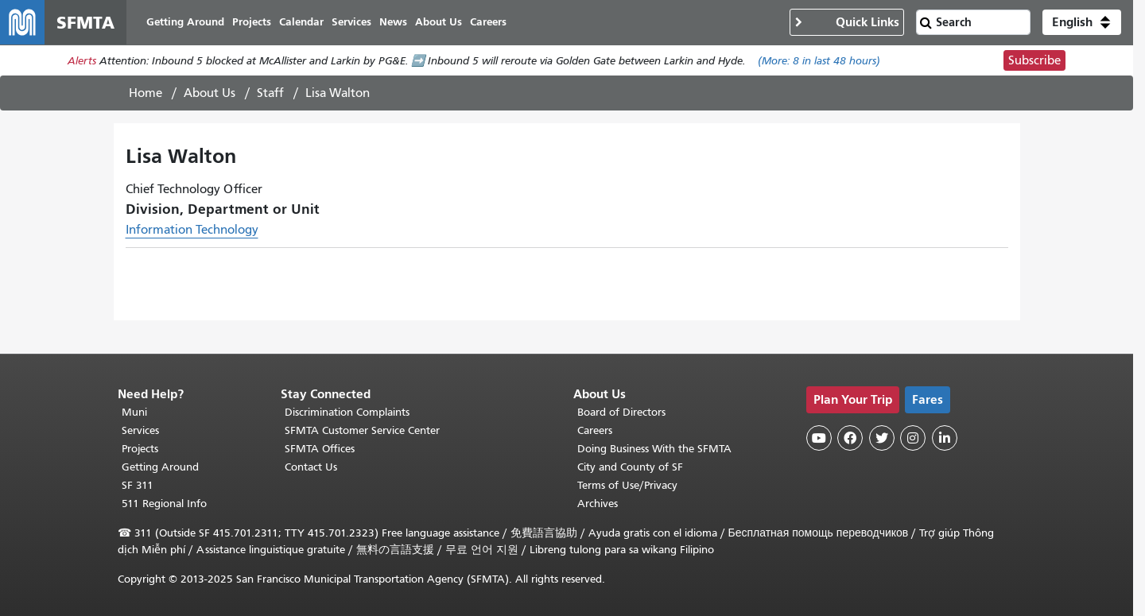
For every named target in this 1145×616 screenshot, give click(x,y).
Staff (270, 93)
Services (140, 430)
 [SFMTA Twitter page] (881, 438)
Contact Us (311, 467)
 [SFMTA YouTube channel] (819, 438)
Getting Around (160, 467)
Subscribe (1034, 60)
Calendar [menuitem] (301, 22)
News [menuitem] (393, 22)
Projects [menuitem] (251, 22)
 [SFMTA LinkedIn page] (944, 438)
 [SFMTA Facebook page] (850, 438)
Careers (594, 430)
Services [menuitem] (351, 22)
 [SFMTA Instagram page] (912, 438)
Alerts (82, 61)
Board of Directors (621, 412)
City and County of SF (630, 467)
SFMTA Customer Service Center (362, 430)
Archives (597, 503)
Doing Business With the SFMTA (654, 448)
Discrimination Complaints (347, 412)
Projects (140, 448)
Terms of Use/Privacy (627, 485)
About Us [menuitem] (438, 22)
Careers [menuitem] (488, 22)
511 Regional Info (164, 503)
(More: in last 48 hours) (819, 61)
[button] (1081, 22)
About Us (209, 93)
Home (145, 93)
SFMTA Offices (320, 448)
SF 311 (137, 485)
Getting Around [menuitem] (185, 22)
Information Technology (192, 230)
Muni (134, 412)
